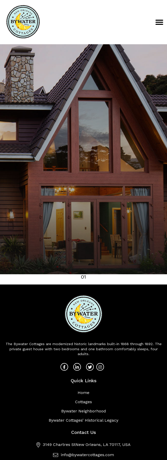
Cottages (83, 401)
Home (83, 392)
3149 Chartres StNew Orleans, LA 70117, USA (83, 444)
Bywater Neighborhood (83, 411)
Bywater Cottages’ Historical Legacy (83, 420)
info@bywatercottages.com (83, 454)
